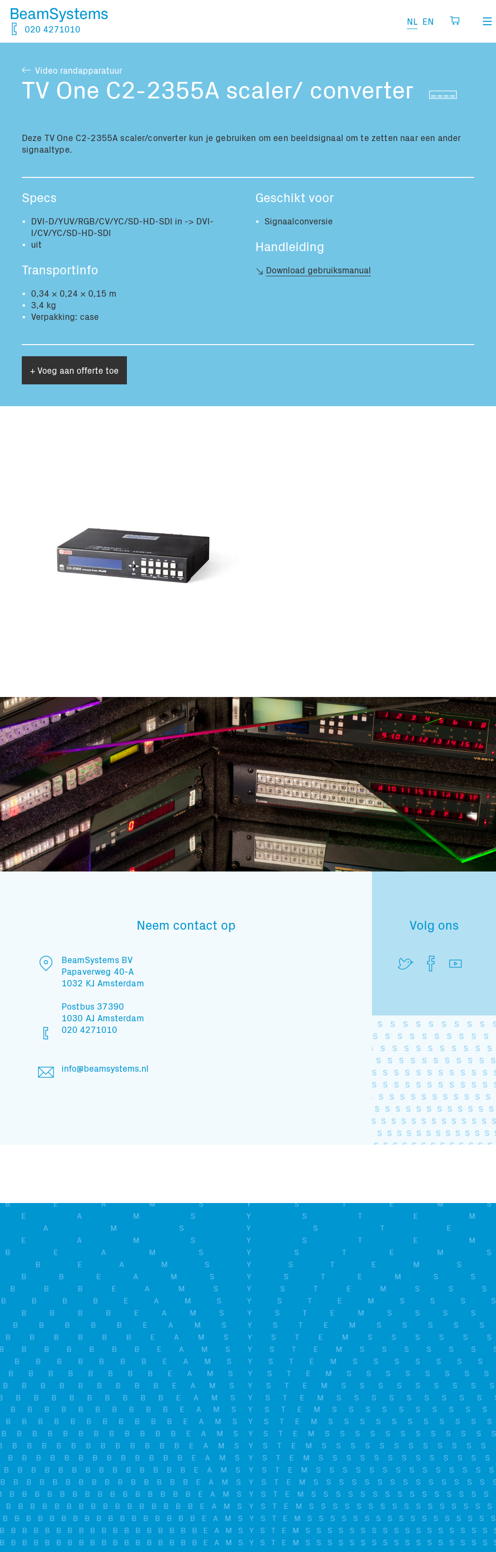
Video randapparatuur (78, 70)
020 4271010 (45, 29)
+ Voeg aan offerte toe (74, 370)
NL (412, 21)
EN (428, 21)
